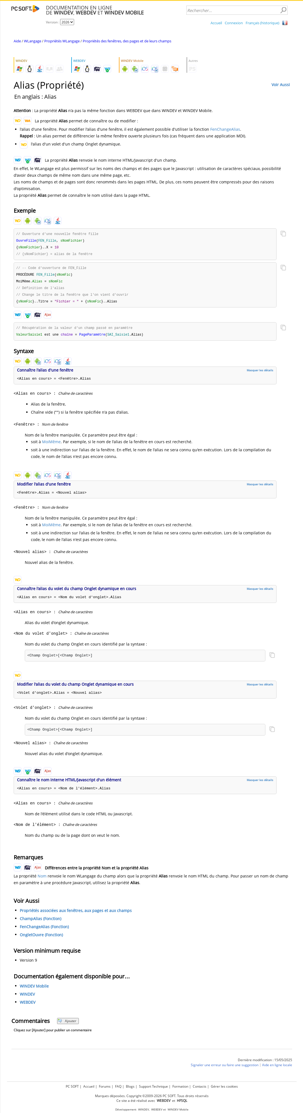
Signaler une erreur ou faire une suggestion (224, 1068)
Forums (105, 1086)
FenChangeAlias (225, 129)
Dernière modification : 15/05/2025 (265, 1063)
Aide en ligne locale (277, 1068)
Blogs (130, 1086)
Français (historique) (262, 22)
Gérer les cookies (224, 1086)
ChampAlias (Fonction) (40, 922)
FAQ (118, 1086)
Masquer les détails (260, 373)
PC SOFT (72, 1086)
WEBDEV (27, 1005)
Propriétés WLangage (62, 40)
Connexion (234, 22)
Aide (17, 40)
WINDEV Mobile (34, 989)
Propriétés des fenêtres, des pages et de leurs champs (127, 40)
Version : (53, 22)
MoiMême (51, 445)
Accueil (216, 22)
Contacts (199, 1086)
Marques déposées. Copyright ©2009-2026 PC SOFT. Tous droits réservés (152, 1095)
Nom (42, 879)
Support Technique (153, 1086)
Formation (180, 1086)
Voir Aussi (281, 84)
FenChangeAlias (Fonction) (44, 930)
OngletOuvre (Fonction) (41, 938)
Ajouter (67, 1024)
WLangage (32, 40)
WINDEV (27, 997)
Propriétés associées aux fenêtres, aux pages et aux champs (76, 913)
